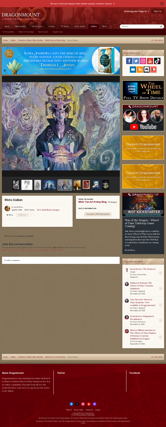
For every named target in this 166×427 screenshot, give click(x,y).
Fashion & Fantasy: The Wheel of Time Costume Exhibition (141, 286)
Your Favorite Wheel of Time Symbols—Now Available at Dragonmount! (142, 302)
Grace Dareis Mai (139, 275)
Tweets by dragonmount (68, 377)
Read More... (130, 250)
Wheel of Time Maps (26, 32)
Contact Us (89, 410)
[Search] (133, 26)
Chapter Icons (58, 32)
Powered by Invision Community (83, 415)
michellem (18, 207)
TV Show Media (8, 32)
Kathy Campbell (139, 291)
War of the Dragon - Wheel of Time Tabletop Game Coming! (142, 223)
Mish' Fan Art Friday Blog (92, 202)
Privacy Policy (78, 410)
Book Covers (43, 32)
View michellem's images (48, 210)
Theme (69, 410)
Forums (51, 26)
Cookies (97, 410)
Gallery (94, 27)
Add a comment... (12, 260)
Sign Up (157, 11)
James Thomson (139, 322)
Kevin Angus (137, 341)
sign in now (57, 247)
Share (10, 215)
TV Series (64, 26)
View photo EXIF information (97, 214)
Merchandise (20, 26)
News (7, 26)
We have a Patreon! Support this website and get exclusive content (81, 4)
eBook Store (37, 26)
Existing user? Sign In (136, 11)
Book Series (80, 26)
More (104, 26)
